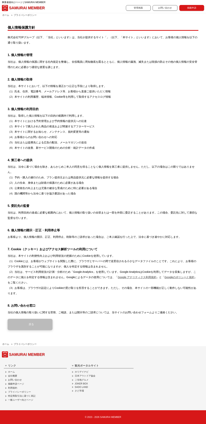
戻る (31, 324)
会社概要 (12, 375)
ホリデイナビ (82, 371)
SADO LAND (81, 387)
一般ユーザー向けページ (20, 400)
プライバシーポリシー (25, 15)
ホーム (5, 15)
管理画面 (138, 7)
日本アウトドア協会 (85, 375)
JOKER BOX (81, 383)
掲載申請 (191, 7)
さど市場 (79, 390)
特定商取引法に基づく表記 (21, 396)
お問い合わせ (165, 7)
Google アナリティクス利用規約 (137, 277)
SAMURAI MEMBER (23, 8)
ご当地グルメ (82, 380)
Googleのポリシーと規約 (179, 277)
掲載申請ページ (16, 384)
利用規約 (12, 388)
